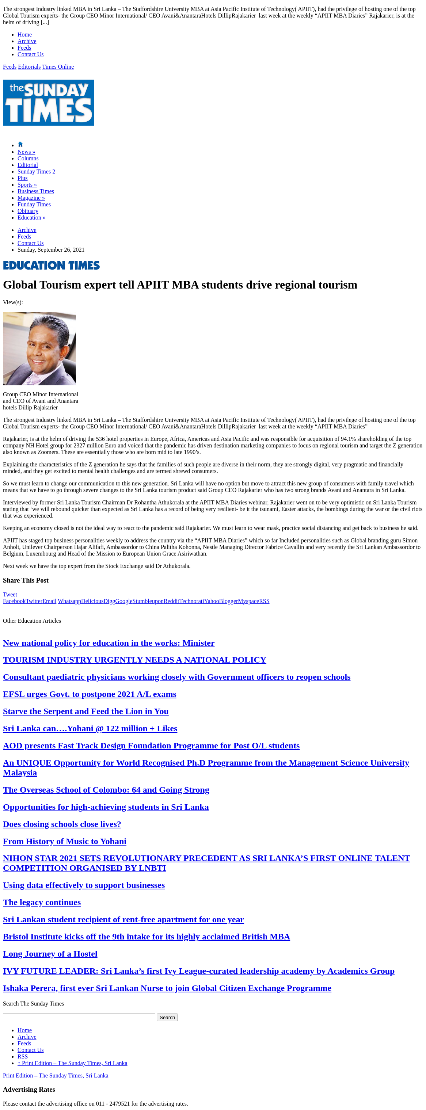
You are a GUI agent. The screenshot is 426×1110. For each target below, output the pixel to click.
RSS (264, 601)
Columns (28, 158)
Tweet (10, 594)
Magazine (31, 198)
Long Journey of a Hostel (50, 953)
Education (32, 217)
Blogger (228, 601)
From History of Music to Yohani (64, 841)
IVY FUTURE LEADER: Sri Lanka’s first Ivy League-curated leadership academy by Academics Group (199, 971)
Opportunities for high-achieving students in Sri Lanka (106, 807)
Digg (109, 601)
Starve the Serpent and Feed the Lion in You (86, 711)
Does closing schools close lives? (62, 824)
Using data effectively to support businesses (84, 885)
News (26, 152)
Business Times (36, 191)
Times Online (58, 67)
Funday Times (34, 204)
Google (123, 601)
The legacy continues (42, 902)
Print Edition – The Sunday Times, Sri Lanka (73, 1063)
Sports (27, 185)
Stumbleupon (148, 601)
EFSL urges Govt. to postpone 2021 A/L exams (89, 694)
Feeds (24, 48)
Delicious (92, 601)
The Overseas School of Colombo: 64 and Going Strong (106, 789)
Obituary (28, 211)
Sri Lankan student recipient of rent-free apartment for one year (123, 919)
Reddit (171, 601)
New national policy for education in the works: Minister (109, 643)
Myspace (248, 601)
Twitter (34, 601)
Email (49, 601)
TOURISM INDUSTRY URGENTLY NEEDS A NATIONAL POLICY (134, 659)
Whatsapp (69, 601)
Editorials (29, 67)
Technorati (191, 601)
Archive (27, 41)
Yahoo (211, 601)
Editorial (28, 165)
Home (25, 34)
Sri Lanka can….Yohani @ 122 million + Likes (90, 728)
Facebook (14, 601)
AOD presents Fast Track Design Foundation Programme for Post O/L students (151, 745)
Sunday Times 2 (36, 171)
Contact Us (31, 54)
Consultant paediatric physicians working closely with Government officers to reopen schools (177, 677)
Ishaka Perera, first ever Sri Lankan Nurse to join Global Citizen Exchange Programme (167, 988)
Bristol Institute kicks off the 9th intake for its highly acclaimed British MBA (146, 936)
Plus (23, 178)
